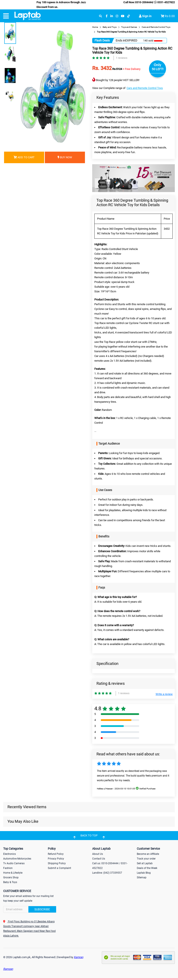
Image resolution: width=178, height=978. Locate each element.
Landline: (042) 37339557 (107, 872)
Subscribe (42, 909)
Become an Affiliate (148, 853)
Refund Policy (56, 853)
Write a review (164, 694)
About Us (97, 853)
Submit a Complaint (59, 868)
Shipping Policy (57, 863)
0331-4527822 (164, 2)
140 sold (148, 40)
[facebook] (107, 16)
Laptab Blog (144, 872)
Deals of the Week (147, 868)
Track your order (146, 858)
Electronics (9, 853)
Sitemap (141, 877)
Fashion (8, 868)
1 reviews (121, 57)
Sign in (145, 16)
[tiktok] (128, 16)
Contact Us (98, 858)
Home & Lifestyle (12, 872)
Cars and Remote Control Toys (145, 88)
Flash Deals (102, 40)
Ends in (120, 40)
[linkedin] (111, 16)
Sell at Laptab (145, 863)
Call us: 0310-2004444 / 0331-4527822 (109, 866)
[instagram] (117, 16)
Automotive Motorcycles (17, 858)
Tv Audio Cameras (14, 863)
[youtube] (122, 16)
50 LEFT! (157, 69)
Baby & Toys (10, 882)
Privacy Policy (56, 858)
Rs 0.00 (170, 16)
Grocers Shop (11, 877)
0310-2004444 (144, 2)
